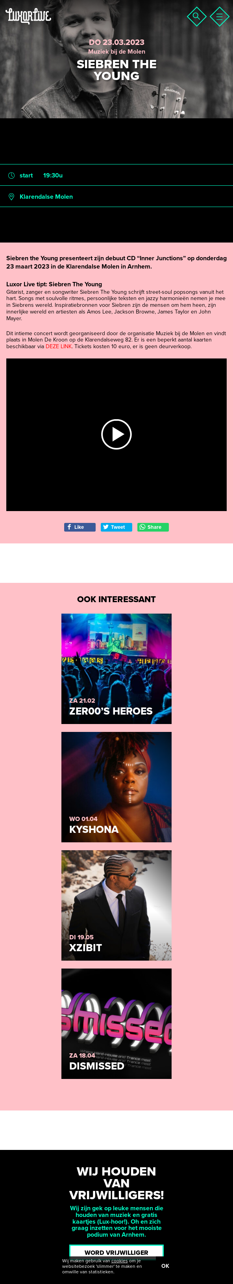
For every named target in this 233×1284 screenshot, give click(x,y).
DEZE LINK (59, 346)
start (26, 175)
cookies (119, 1260)
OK (165, 1266)
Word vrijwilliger (116, 1253)
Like (75, 527)
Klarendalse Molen (46, 197)
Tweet (114, 527)
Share (150, 527)
